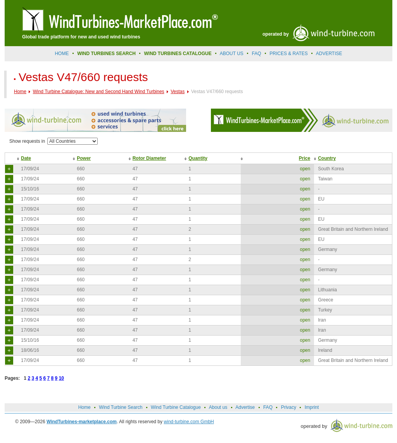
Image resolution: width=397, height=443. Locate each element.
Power (84, 158)
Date (26, 158)
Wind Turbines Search (106, 53)
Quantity (197, 158)
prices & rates (288, 53)
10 (61, 378)
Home (62, 53)
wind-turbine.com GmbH (189, 421)
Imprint (312, 407)
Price (304, 158)
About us (231, 53)
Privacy (288, 407)
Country (327, 158)
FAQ (256, 53)
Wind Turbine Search (120, 407)
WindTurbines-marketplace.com (82, 421)
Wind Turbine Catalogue (176, 407)
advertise (329, 53)
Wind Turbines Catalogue (178, 53)
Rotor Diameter (149, 158)
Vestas (178, 91)
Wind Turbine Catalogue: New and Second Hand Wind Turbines (98, 91)
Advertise (245, 407)
